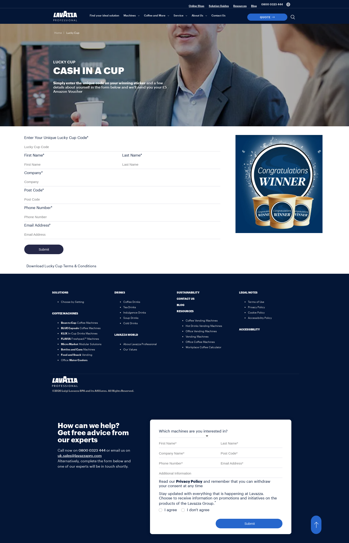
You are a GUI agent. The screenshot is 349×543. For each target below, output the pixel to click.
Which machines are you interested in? (193, 431)
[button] (320, 524)
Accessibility (249, 329)
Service (178, 15)
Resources (240, 5)
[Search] (293, 17)
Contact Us (218, 15)
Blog (254, 5)
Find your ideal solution (104, 15)
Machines (130, 15)
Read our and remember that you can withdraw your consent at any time (214, 483)
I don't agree (195, 509)
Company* (33, 172)
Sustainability (188, 292)
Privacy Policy (189, 481)
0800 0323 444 (272, 4)
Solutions (60, 292)
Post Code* (34, 190)
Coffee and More (154, 15)
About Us (197, 15)
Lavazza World (126, 334)
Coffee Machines (65, 313)
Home (58, 32)
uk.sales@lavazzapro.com (80, 455)
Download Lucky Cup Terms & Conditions (61, 266)
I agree (168, 509)
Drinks (119, 292)
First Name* (34, 155)
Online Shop (196, 5)
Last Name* (132, 155)
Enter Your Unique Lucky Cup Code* (56, 137)
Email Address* (37, 225)
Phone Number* (38, 207)
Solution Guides (219, 5)
